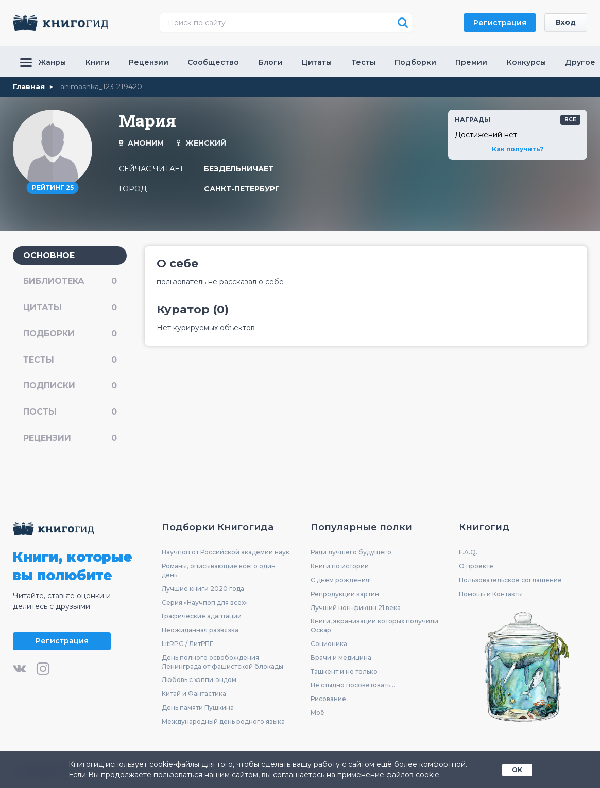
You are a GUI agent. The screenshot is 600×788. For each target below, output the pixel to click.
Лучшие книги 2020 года (203, 589)
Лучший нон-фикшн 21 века (356, 608)
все (570, 119)
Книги (97, 62)
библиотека (69, 281)
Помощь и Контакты (491, 594)
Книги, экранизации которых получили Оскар (374, 626)
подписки (69, 386)
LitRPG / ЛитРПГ (187, 644)
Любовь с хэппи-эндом (199, 681)
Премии (471, 62)
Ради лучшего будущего (351, 553)
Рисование (328, 699)
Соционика (329, 644)
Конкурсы (526, 62)
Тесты (363, 62)
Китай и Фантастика (194, 694)
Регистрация (499, 22)
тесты (69, 360)
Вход (566, 22)
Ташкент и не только (344, 672)
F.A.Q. (468, 553)
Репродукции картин (345, 594)
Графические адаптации (202, 617)
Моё (317, 713)
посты (69, 412)
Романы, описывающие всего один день (219, 571)
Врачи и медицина (341, 658)
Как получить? (518, 149)
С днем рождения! (341, 580)
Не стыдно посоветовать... (353, 686)
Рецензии (148, 62)
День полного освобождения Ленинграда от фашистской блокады (222, 662)
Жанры (43, 62)
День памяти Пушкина (198, 708)
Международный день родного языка (223, 722)
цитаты (69, 307)
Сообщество (213, 62)
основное (49, 255)
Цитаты (317, 62)
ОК (517, 769)
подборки (69, 333)
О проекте (476, 566)
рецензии (69, 438)
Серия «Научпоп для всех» (205, 603)
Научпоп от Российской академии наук (225, 553)
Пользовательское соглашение (510, 580)
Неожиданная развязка (200, 630)
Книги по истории (340, 566)
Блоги (271, 62)
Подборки (415, 62)
